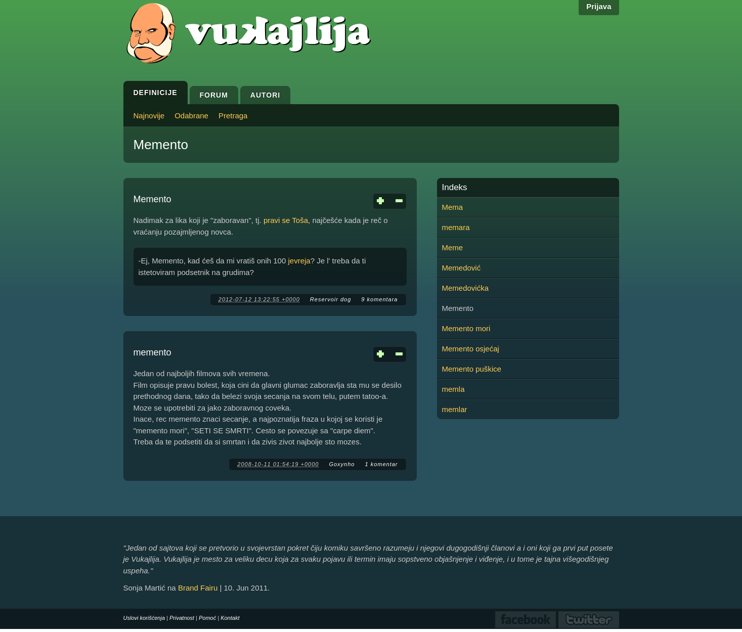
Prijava (598, 6)
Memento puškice (472, 369)
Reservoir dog (330, 299)
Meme (452, 247)
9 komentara (379, 299)
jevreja (299, 260)
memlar (454, 409)
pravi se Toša (286, 220)
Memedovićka (465, 288)
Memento (152, 199)
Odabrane (191, 115)
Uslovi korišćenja (144, 618)
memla (453, 389)
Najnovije (149, 115)
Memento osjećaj (470, 348)
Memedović (461, 267)
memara (456, 227)
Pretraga (233, 115)
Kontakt (230, 618)
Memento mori (466, 328)
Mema (452, 207)
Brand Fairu (197, 587)
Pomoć (207, 618)
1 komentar (381, 464)
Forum (214, 95)
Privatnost (181, 618)
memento (152, 352)
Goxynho (342, 464)
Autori (265, 95)
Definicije (156, 92)
